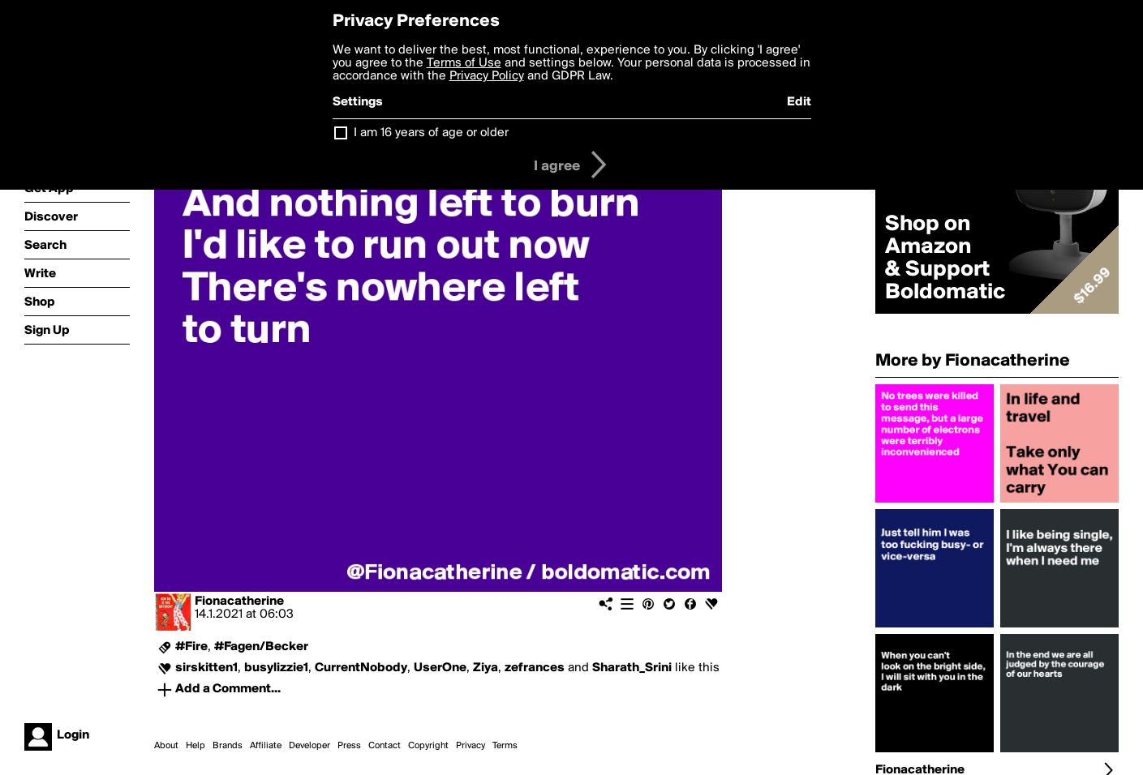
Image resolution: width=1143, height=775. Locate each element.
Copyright (428, 746)
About (166, 746)
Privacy (470, 746)
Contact (384, 746)
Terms (505, 746)
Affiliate (265, 746)
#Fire (191, 646)
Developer (309, 746)
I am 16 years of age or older (431, 132)
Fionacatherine (239, 601)
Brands (228, 746)
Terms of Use (464, 63)
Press (349, 746)
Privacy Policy (486, 76)
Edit (799, 102)
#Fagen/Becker (261, 646)
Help (195, 746)
